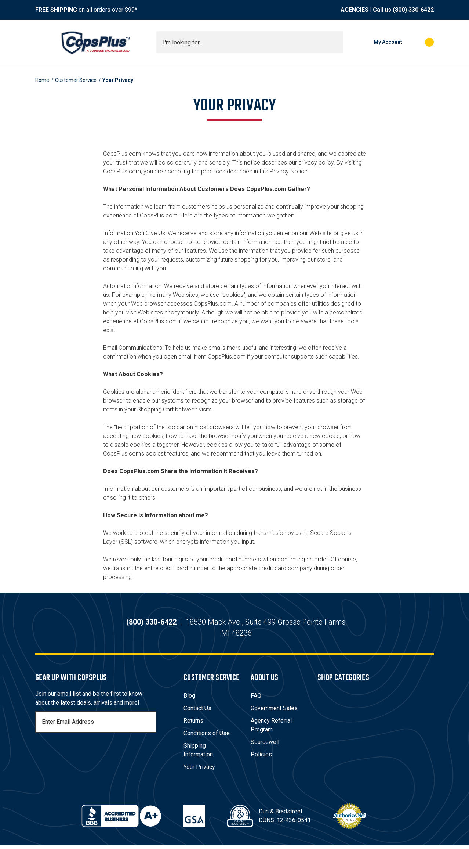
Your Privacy (199, 770)
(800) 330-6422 (413, 9)
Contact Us (197, 711)
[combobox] (249, 42)
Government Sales (274, 711)
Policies (261, 758)
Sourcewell (265, 745)
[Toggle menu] (41, 42)
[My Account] (376, 42)
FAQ (256, 699)
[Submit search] (335, 42)
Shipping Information (198, 754)
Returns (193, 724)
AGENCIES (354, 9)
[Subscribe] (149, 726)
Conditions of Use (206, 736)
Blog (189, 699)
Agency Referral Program (271, 729)
